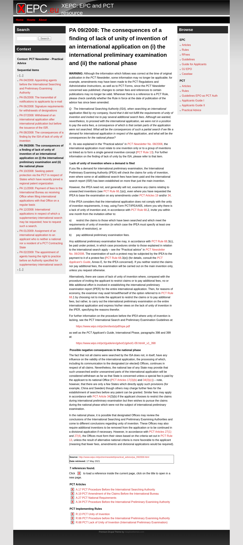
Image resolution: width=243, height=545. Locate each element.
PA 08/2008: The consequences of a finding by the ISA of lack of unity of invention (41, 136)
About (43, 19)
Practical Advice (191, 110)
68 (145, 209)
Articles (186, 45)
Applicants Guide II (193, 105)
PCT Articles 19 (148, 195)
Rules (185, 49)
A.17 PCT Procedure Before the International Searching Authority (115, 489)
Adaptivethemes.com (134, 532)
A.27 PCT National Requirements (96, 497)
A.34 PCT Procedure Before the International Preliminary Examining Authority (123, 501)
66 (117, 191)
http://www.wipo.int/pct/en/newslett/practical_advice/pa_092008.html (114, 457)
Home (19, 19)
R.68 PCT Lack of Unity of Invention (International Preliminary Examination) (122, 522)
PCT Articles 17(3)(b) (124, 380)
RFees (186, 54)
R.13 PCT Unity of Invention (93, 514)
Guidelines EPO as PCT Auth (200, 95)
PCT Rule (143, 152)
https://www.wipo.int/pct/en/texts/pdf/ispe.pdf (103, 326)
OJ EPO (187, 69)
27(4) (77, 435)
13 (151, 152)
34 (169, 195)
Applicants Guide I (193, 100)
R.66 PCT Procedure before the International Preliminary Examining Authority (123, 518)
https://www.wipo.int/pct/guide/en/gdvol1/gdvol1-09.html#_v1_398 (116, 343)
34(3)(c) (148, 380)
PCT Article (100, 396)
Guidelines (188, 59)
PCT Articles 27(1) (160, 431)
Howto (31, 19)
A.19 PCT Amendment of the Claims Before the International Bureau (117, 493)
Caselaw (187, 73)
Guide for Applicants (194, 64)
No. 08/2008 (145, 144)
